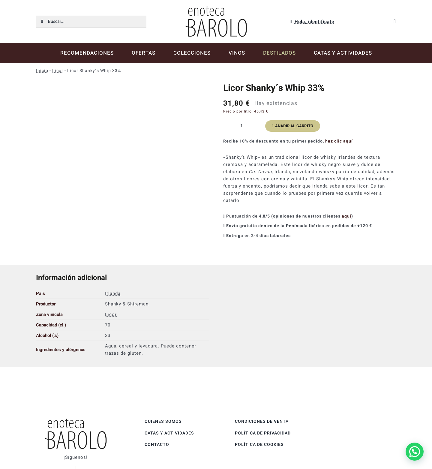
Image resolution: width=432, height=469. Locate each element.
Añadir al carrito (292, 126)
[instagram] (76, 451)
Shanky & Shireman (126, 287)
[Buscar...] (91, 22)
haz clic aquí (339, 141)
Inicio (42, 71)
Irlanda (113, 277)
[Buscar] (42, 22)
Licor (57, 71)
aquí (346, 216)
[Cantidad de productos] (241, 126)
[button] (415, 452)
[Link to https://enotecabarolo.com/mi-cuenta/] (291, 21)
